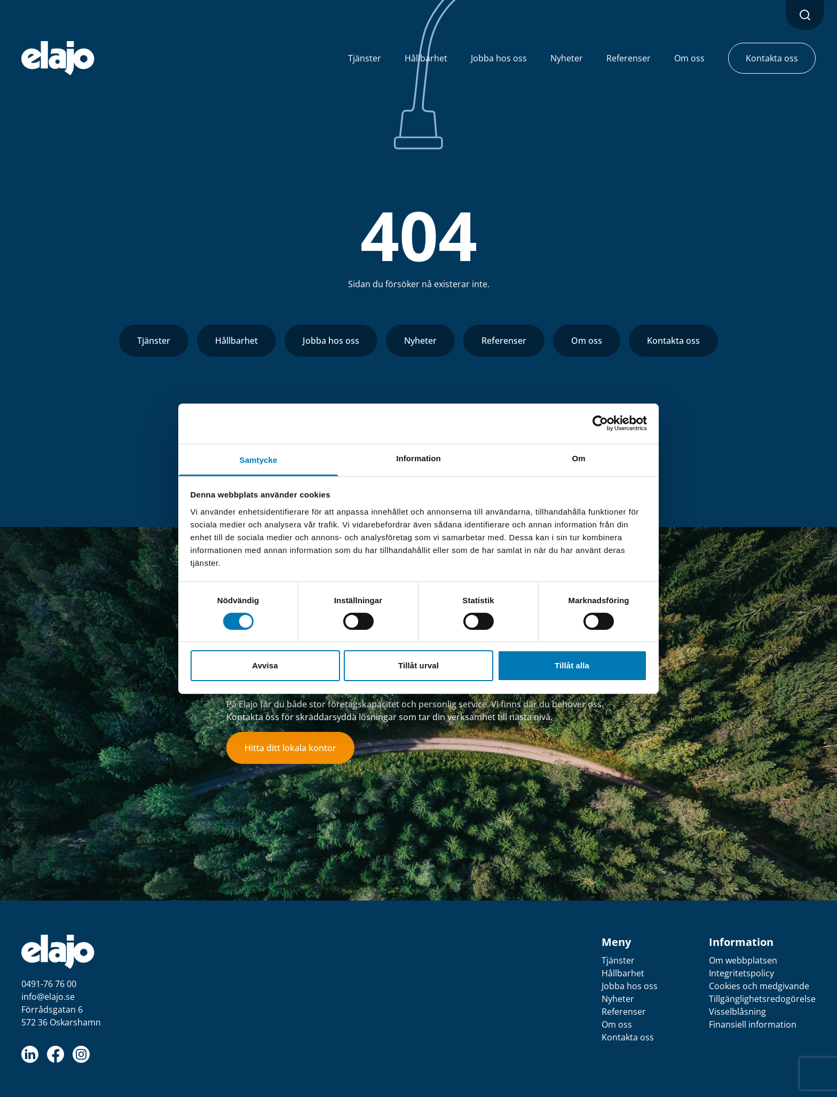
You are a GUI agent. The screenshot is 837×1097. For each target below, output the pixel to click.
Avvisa (265, 665)
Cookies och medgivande (759, 986)
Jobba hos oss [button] (499, 58)
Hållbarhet (236, 340)
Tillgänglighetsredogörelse (762, 999)
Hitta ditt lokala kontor (290, 748)
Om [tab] (578, 457)
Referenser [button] (628, 58)
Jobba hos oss (331, 340)
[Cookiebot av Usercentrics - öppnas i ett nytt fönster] (600, 423)
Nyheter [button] (566, 58)
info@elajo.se (48, 997)
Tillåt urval (418, 665)
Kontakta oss (673, 340)
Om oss (586, 340)
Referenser (503, 340)
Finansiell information (752, 1024)
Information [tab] (418, 457)
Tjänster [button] (364, 58)
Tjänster (153, 340)
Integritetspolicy (741, 973)
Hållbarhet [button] (426, 58)
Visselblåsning (737, 1011)
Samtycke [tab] (259, 459)
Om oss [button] (689, 58)
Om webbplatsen (743, 960)
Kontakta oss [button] (772, 58)
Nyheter (420, 340)
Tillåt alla (572, 665)
